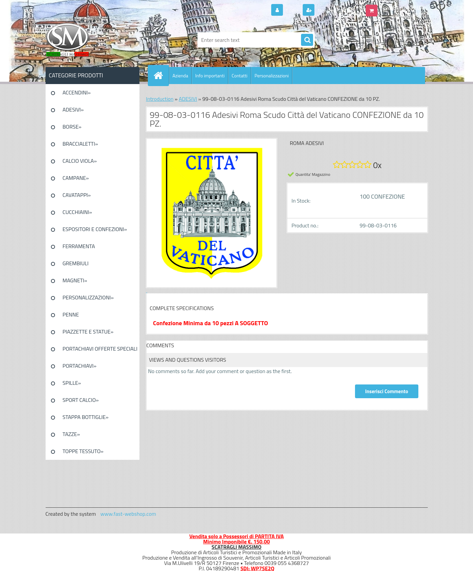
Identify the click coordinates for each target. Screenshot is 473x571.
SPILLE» (72, 383)
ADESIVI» (73, 109)
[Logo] (92, 40)
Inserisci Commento (386, 391)
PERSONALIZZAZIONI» (88, 297)
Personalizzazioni (271, 75)
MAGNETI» (75, 280)
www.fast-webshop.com (128, 514)
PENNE (71, 314)
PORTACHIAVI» (80, 366)
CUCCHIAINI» (77, 212)
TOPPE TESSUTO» (83, 451)
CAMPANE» (76, 178)
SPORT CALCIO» (81, 400)
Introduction (160, 99)
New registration (335, 10)
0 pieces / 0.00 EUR (401, 8)
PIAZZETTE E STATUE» (88, 332)
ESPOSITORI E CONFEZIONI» (95, 229)
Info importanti (210, 75)
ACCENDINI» (77, 92)
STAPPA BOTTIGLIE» (86, 417)
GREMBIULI (76, 263)
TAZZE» (71, 434)
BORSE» (72, 127)
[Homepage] (161, 75)
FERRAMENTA (79, 246)
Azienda (180, 75)
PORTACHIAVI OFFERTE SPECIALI (100, 349)
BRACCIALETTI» (80, 144)
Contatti (239, 75)
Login (292, 10)
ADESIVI (188, 99)
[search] (307, 40)
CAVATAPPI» (77, 195)
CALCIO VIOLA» (80, 161)
